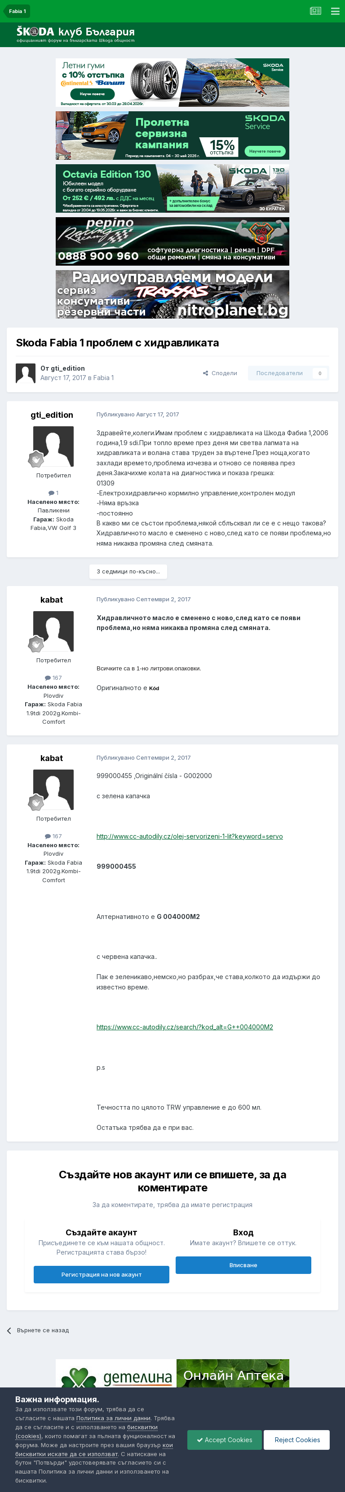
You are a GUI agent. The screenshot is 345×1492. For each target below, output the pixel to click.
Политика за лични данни (113, 1418)
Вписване (243, 1265)
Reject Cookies (296, 1440)
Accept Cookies (224, 1440)
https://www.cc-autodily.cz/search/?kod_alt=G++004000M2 (185, 1027)
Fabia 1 (103, 377)
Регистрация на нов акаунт (102, 1274)
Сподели (220, 372)
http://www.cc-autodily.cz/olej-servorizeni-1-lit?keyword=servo (190, 836)
